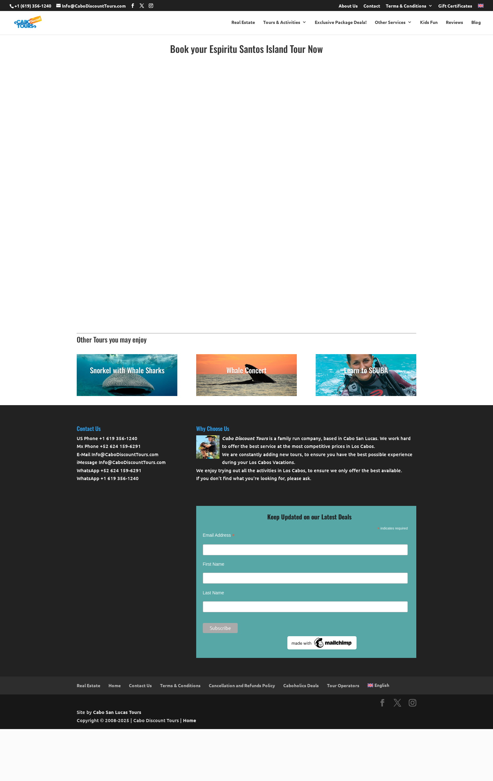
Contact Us (140, 685)
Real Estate (243, 22)
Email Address (219, 535)
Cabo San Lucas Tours (117, 712)
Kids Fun (429, 22)
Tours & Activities (281, 22)
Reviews (454, 22)
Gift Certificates (455, 5)
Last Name (213, 592)
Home (114, 685)
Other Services (390, 22)
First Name (213, 564)
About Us (348, 5)
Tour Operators (343, 685)
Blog (476, 22)
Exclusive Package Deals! (341, 22)
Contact (371, 5)
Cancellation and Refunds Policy (242, 685)
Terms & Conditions (406, 5)
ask (306, 478)
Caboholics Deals (301, 685)
